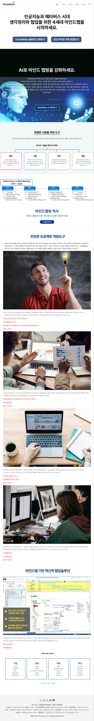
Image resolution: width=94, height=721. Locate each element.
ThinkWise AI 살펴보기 (47, 107)
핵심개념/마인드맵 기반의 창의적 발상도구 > (16, 318)
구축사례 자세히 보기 (48, 683)
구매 (71, 4)
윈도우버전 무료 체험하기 (66, 40)
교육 (64, 4)
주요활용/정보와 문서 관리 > (11, 479)
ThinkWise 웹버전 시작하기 (30, 40)
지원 (77, 4)
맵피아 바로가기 (7, 329)
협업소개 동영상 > (8, 644)
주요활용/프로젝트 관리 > (10, 476)
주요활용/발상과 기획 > (10, 322)
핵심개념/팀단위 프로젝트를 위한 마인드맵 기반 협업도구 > (20, 399)
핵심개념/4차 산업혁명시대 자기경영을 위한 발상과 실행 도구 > (21, 325)
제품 (57, 4)
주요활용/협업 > (7, 402)
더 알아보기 (47, 222)
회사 (84, 4)
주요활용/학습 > (7, 553)
